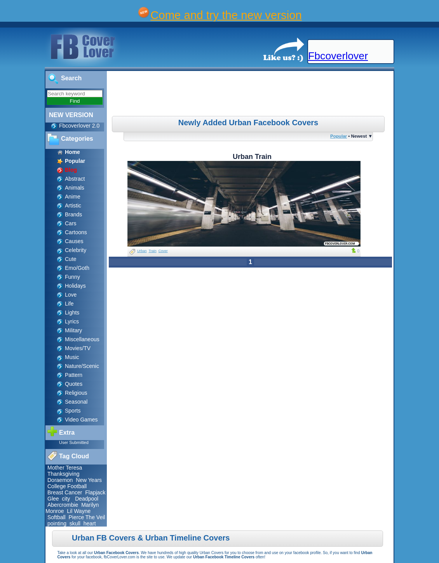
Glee (53, 499)
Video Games (81, 419)
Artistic (73, 205)
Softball (56, 517)
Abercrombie (62, 505)
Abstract (75, 179)
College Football (67, 486)
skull (75, 523)
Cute (71, 259)
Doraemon (60, 480)
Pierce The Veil (86, 517)
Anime (72, 196)
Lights (72, 312)
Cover (163, 251)
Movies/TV (78, 348)
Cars (71, 223)
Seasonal (76, 402)
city (66, 499)
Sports (72, 411)
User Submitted (74, 442)
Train (153, 251)
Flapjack (95, 492)
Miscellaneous (82, 339)
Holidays (75, 286)
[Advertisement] (251, 94)
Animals (74, 188)
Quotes (73, 384)
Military (73, 330)
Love (71, 295)
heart (90, 523)
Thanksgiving (63, 474)
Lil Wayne (79, 511)
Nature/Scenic (82, 366)
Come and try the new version (226, 15)
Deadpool (86, 499)
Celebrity (75, 250)
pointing (56, 523)
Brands (73, 214)
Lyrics (72, 321)
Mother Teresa (64, 468)
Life (69, 303)
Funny (72, 277)
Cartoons (76, 232)
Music (72, 357)
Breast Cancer (64, 492)
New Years (89, 480)
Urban (142, 251)
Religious (76, 393)
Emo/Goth (77, 268)
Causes (74, 241)
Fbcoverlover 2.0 (79, 126)
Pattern (73, 375)
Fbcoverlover (338, 56)
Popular (338, 135)
